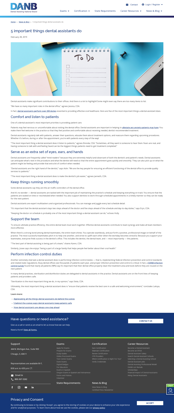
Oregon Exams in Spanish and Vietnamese (73, 372)
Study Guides (62, 353)
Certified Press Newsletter (102, 390)
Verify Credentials (99, 362)
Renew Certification (100, 353)
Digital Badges (62, 364)
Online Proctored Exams (66, 356)
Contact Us (145, 321)
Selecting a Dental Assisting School (142, 359)
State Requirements (105, 10)
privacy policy (99, 407)
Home (13, 22)
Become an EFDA (135, 351)
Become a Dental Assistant (139, 348)
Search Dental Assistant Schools (141, 356)
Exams (60, 344)
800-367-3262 (21, 379)
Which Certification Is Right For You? (106, 359)
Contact (134, 4)
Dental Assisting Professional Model (142, 364)
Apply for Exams (63, 348)
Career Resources (138, 344)
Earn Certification (99, 348)
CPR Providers (97, 356)
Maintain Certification (100, 351)
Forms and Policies (64, 375)
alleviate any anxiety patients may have (140, 127)
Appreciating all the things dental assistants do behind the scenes (44, 299)
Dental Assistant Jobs (136, 362)
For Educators (62, 367)
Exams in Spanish (63, 370)
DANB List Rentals (135, 367)
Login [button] (151, 4)
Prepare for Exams (64, 351)
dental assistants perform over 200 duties (36, 111)
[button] (170, 391)
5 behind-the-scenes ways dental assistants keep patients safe (43, 303)
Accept (150, 403)
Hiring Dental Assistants (137, 375)
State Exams (62, 362)
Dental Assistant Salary (137, 353)
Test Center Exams (64, 359)
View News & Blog (99, 387)
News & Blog (24, 22)
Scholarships (133, 370)
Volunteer (60, 378)
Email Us (19, 375)
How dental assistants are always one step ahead (36, 307)
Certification (99, 344)
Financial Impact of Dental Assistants (143, 372)
